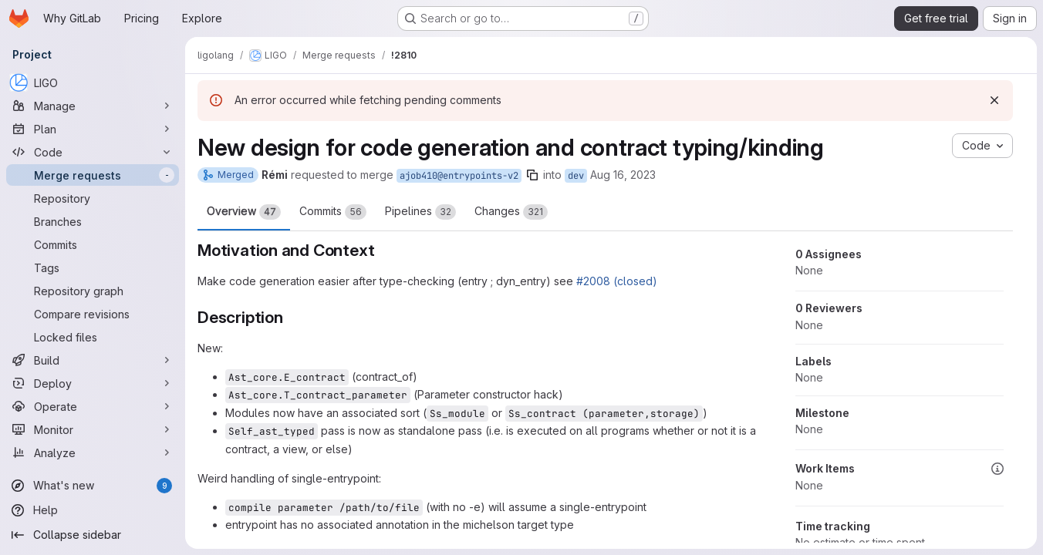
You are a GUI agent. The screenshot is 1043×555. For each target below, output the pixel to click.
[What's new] (92, 485)
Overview (244, 212)
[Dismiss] (994, 100)
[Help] (92, 510)
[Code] (92, 152)
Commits (332, 212)
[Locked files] (92, 337)
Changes (511, 212)
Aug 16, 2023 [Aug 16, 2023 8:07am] (623, 174)
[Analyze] (92, 452)
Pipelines (420, 212)
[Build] (92, 360)
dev (576, 176)
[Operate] (92, 406)
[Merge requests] (92, 175)
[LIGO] (92, 82)
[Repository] (92, 198)
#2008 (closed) (616, 281)
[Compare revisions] (92, 314)
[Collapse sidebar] (92, 535)
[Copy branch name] (532, 175)
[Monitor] (92, 429)
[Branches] (92, 221)
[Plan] (92, 129)
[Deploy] (92, 383)
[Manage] (92, 105)
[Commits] (92, 244)
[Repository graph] (92, 290)
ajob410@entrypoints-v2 (459, 176)
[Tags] (92, 267)
